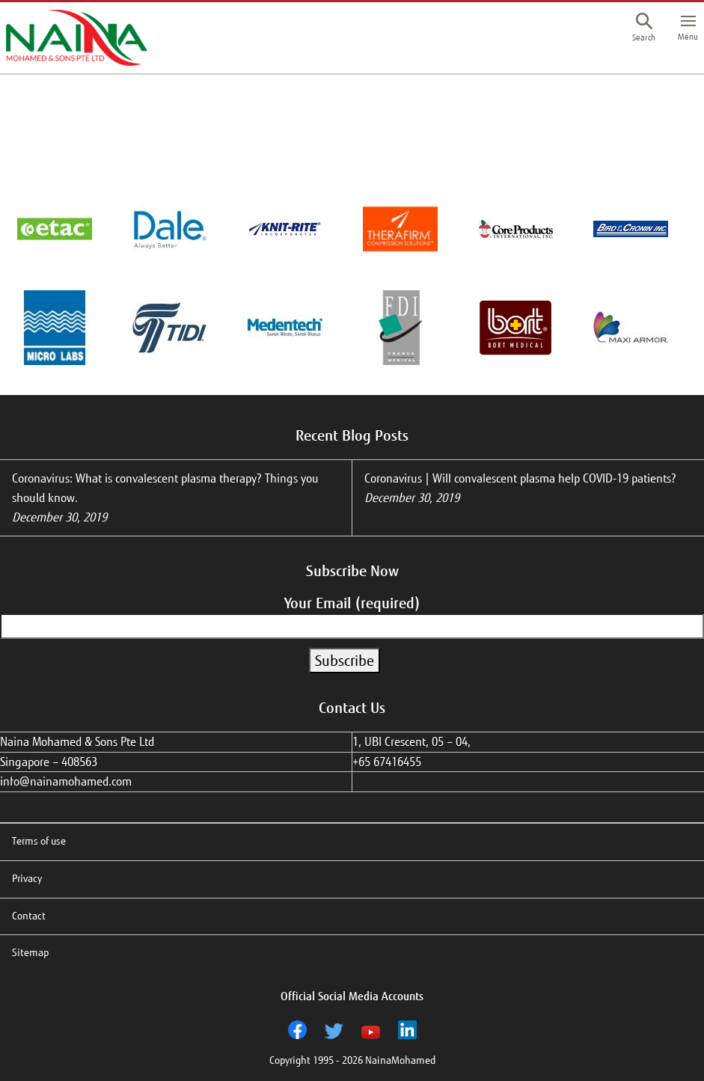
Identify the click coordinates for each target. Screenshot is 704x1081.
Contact (29, 916)
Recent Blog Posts (352, 435)
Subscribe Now (352, 571)
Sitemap (30, 952)
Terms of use (39, 841)
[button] (643, 29)
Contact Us (352, 708)
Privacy (27, 878)
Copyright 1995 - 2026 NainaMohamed (352, 1060)
